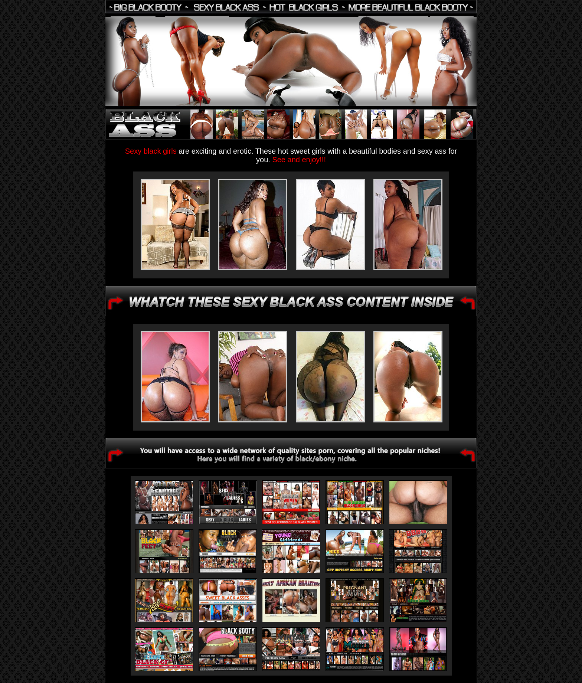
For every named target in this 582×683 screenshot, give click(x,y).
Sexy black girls (152, 151)
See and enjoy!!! (299, 160)
